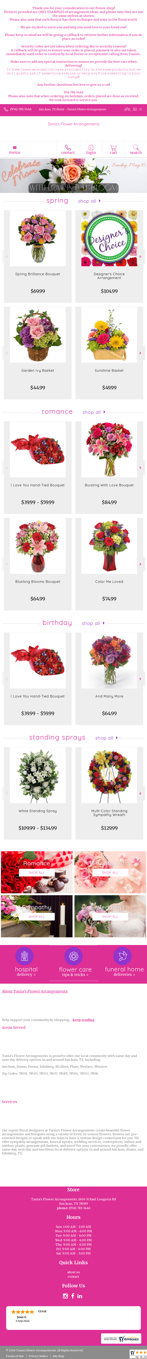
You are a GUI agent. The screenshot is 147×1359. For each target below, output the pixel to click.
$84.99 (109, 502)
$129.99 (109, 828)
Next (141, 256)
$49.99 (109, 388)
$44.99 (37, 388)
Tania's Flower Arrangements (73, 124)
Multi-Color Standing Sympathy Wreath (109, 813)
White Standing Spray (38, 811)
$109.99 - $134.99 (38, 828)
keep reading (83, 1020)
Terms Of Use (15, 1356)
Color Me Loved (109, 581)
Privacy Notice (38, 1356)
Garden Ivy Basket (37, 370)
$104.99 (109, 291)
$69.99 (38, 291)
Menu (14, 152)
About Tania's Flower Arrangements (35, 991)
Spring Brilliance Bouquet (37, 274)
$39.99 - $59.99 (37, 502)
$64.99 (37, 599)
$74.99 (109, 599)
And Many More (109, 696)
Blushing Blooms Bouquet (37, 581)
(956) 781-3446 (21, 109)
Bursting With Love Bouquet (109, 485)
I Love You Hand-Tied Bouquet (38, 485)
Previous (6, 256)
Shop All (87, 201)
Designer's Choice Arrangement (109, 276)
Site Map (58, 1356)
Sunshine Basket (109, 370)
